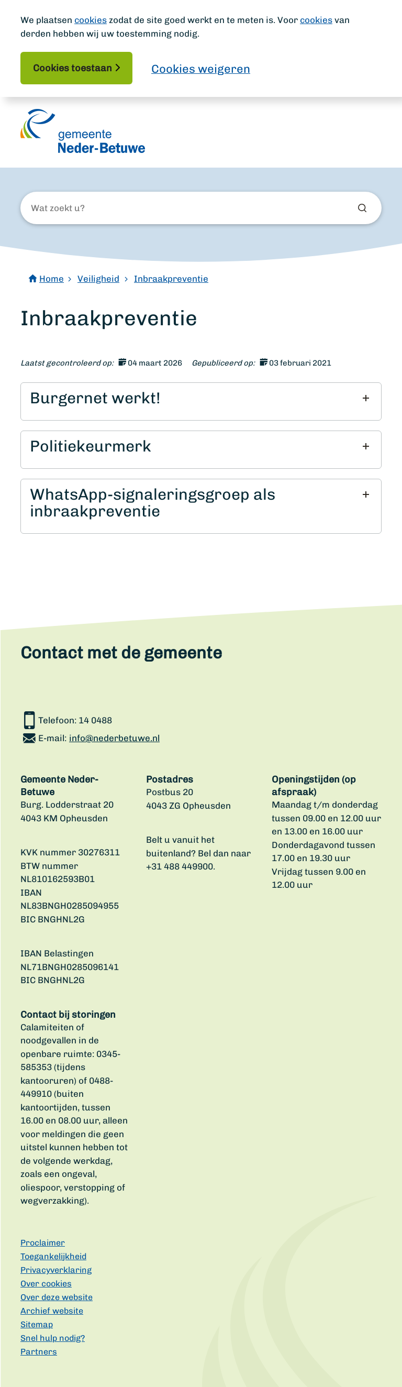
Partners (38, 1352)
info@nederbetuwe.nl (114, 738)
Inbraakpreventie (171, 278)
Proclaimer (42, 1243)
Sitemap (36, 1324)
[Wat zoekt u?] (87, 208)
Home (51, 278)
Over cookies (46, 1284)
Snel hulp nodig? (52, 1338)
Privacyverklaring (56, 1270)
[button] (199, 398)
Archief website (51, 1311)
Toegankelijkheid (53, 1256)
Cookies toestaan (72, 68)
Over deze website (56, 1297)
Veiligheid (98, 278)
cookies (90, 20)
